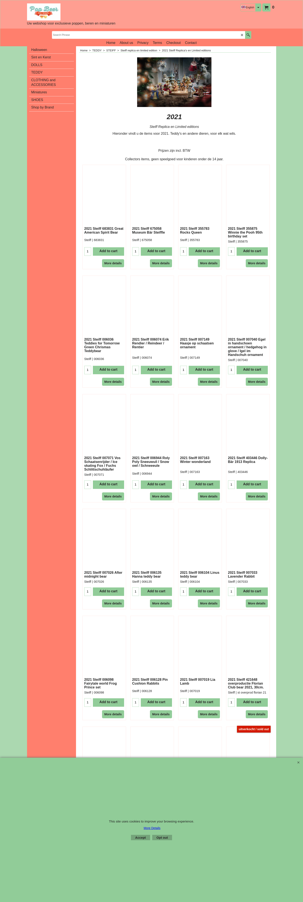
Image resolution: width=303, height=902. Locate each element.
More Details (152, 828)
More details (113, 263)
